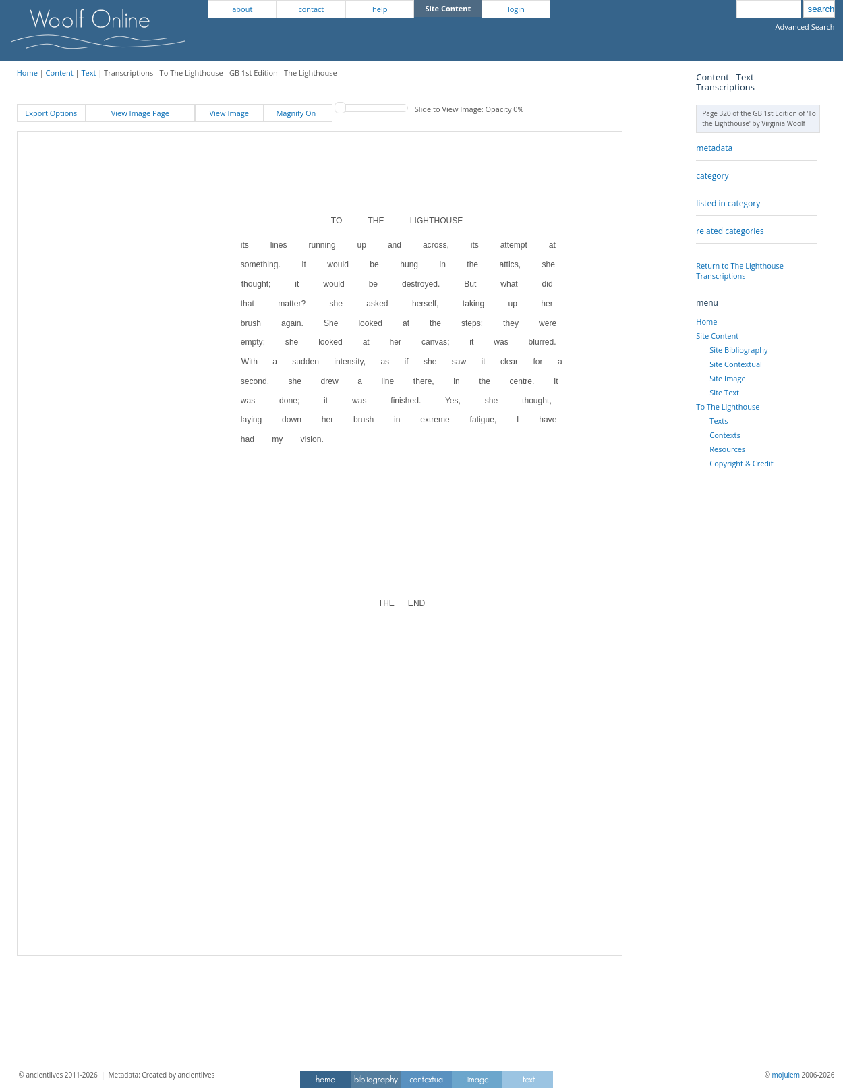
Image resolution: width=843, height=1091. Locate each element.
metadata (714, 148)
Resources (727, 449)
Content (60, 72)
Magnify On (298, 113)
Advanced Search (805, 27)
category (712, 175)
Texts (718, 421)
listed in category (728, 203)
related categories (729, 231)
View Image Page (140, 113)
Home (27, 72)
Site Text (724, 392)
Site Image (727, 378)
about (242, 9)
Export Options (51, 113)
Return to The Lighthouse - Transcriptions (742, 270)
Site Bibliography (738, 350)
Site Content (717, 336)
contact (311, 9)
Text (88, 72)
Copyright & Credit (741, 463)
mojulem (786, 1075)
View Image (229, 113)
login (516, 9)
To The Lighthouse (727, 406)
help (379, 9)
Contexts (724, 435)
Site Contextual (735, 364)
